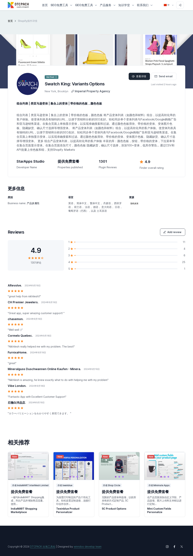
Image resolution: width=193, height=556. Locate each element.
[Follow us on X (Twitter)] (181, 546)
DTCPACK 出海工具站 (42, 546)
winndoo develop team (87, 546)
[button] (61, 5)
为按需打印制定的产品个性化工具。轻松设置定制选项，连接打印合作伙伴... (73, 500)
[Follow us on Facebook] (174, 546)
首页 (10, 20)
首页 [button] (45, 5)
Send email (163, 76)
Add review (172, 232)
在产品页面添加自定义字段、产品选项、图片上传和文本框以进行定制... (164, 500)
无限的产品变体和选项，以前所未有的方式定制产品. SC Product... (119, 500)
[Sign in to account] (180, 5)
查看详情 (139, 76)
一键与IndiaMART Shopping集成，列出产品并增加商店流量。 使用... (28, 500)
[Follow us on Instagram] (167, 546)
